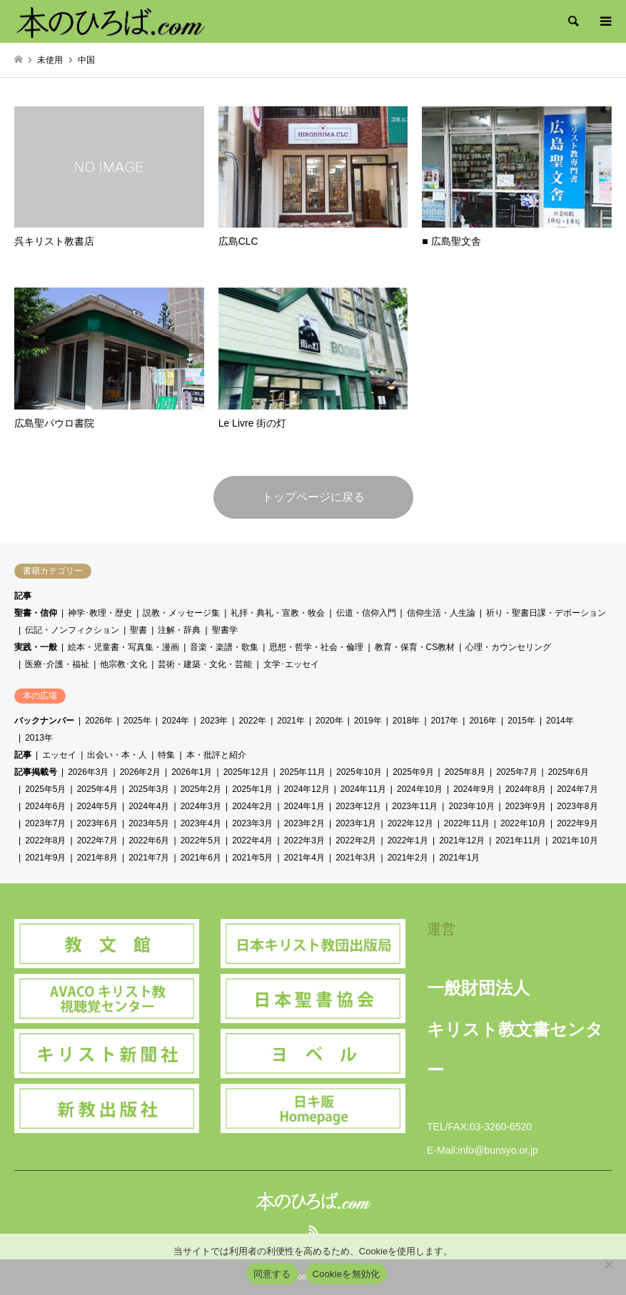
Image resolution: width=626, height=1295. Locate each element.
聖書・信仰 (35, 613)
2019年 (368, 721)
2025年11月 (302, 772)
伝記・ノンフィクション (72, 630)
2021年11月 (518, 840)
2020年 (329, 721)
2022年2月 (355, 840)
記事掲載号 (35, 772)
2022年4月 (252, 840)
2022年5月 (201, 840)
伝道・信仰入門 (366, 613)
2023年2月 (304, 823)
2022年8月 (45, 840)
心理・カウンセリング (508, 647)
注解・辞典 (179, 630)
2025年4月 (97, 789)
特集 (166, 755)
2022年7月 (97, 840)
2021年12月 (462, 840)
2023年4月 (201, 823)
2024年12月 (307, 789)
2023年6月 (97, 823)
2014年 (560, 721)
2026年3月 (88, 772)
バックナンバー (44, 721)
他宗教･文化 (123, 664)
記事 (22, 596)
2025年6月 (568, 772)
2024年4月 (148, 806)
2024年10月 (420, 789)
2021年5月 (252, 858)
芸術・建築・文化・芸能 (205, 664)
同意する (272, 1274)
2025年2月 (201, 789)
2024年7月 (577, 789)
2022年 (252, 721)
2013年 (39, 738)
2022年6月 (148, 840)
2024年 (176, 721)
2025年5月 (45, 789)
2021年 (291, 721)
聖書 (138, 630)
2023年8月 (577, 806)
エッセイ (59, 755)
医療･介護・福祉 (57, 664)
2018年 (406, 721)
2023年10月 (471, 806)
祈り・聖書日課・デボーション (546, 613)
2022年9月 (577, 823)
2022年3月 (304, 840)
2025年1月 (252, 789)
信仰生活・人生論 (441, 613)
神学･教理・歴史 (100, 613)
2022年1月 (408, 840)
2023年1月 (355, 823)
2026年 (99, 721)
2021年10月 (574, 840)
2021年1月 (459, 858)
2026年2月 (140, 772)
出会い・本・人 (117, 755)
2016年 (483, 721)
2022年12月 (410, 823)
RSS (313, 1230)
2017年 (445, 721)
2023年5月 (148, 823)
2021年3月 (355, 858)
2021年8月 (97, 858)
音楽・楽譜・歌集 (224, 647)
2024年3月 (201, 806)
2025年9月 (413, 772)
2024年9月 (473, 789)
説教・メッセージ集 (181, 613)
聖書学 (225, 630)
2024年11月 (363, 789)
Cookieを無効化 (346, 1274)
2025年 (137, 721)
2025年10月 (359, 772)
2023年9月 (525, 806)
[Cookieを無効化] (608, 1264)
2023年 (214, 721)
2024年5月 (97, 806)
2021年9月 (45, 858)
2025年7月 (516, 772)
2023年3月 (252, 823)
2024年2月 (252, 806)
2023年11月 (415, 806)
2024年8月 (525, 789)
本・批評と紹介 (216, 755)
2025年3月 (148, 789)
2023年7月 (45, 823)
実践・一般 (35, 647)
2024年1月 (304, 806)
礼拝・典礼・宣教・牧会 (278, 613)
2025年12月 (246, 772)
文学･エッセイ (291, 664)
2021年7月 (148, 858)
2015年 (521, 721)
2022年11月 (467, 823)
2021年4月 (304, 858)
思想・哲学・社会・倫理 (316, 647)
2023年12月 (358, 806)
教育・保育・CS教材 (415, 647)
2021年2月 (408, 858)
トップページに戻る (313, 497)
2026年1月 (191, 772)
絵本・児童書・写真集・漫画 (123, 647)
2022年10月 (523, 823)
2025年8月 (465, 772)
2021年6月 (201, 858)
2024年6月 (45, 806)
